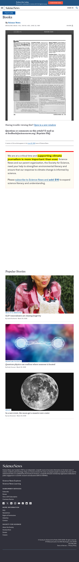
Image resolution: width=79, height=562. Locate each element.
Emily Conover (11, 367)
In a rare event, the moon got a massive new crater (27, 413)
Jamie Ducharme (12, 318)
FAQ (4, 510)
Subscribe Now (55, 2)
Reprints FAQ (43, 133)
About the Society (8, 527)
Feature (9, 13)
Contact (5, 520)
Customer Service (8, 499)
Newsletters (6, 513)
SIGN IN (70, 8)
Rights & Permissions (9, 515)
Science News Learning (12, 484)
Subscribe (6, 491)
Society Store (7, 530)
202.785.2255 (72, 543)
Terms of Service (62, 545)
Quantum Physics (13, 361)
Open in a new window (45, 125)
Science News (14, 23)
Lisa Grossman (11, 416)
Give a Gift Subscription (10, 497)
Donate (5, 532)
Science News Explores (12, 481)
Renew (5, 494)
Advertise (5, 518)
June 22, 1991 (31, 143)
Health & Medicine (13, 313)
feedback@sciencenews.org (21, 133)
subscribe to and (37, 179)
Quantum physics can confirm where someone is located (30, 364)
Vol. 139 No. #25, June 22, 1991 (29, 25)
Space (8, 410)
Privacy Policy (72, 545)
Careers (5, 535)
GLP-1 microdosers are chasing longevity (23, 316)
